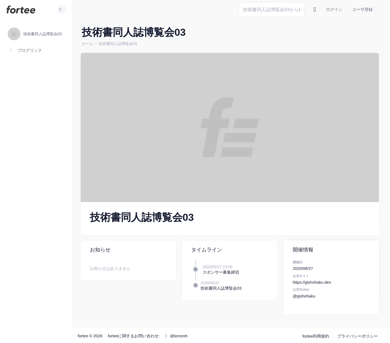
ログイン (334, 9)
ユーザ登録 (362, 9)
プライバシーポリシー (357, 335)
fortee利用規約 (316, 335)
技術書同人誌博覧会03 (120, 43)
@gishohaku (304, 295)
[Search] (271, 9)
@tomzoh (178, 334)
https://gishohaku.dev (312, 281)
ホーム (89, 43)
